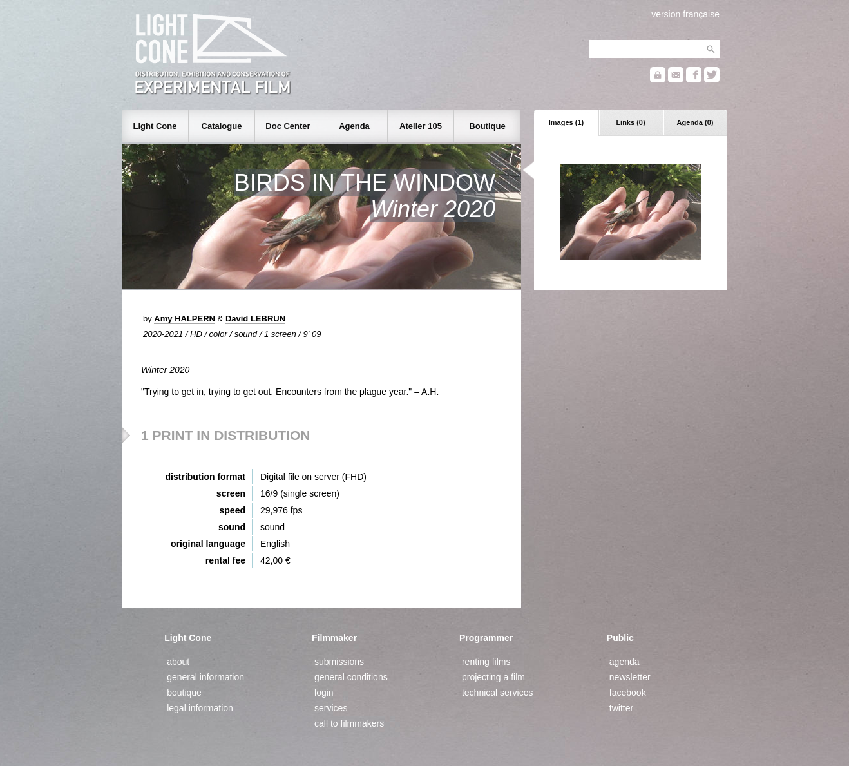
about (178, 661)
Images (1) (566, 122)
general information (205, 677)
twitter (621, 708)
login (324, 692)
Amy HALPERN (184, 318)
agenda (624, 661)
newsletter (630, 677)
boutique (184, 692)
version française (685, 14)
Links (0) (630, 122)
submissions (339, 661)
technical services (497, 692)
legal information (200, 708)
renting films (486, 661)
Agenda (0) (695, 122)
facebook (627, 692)
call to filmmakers (349, 723)
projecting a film (493, 677)
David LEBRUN (255, 318)
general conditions (351, 677)
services (330, 708)
